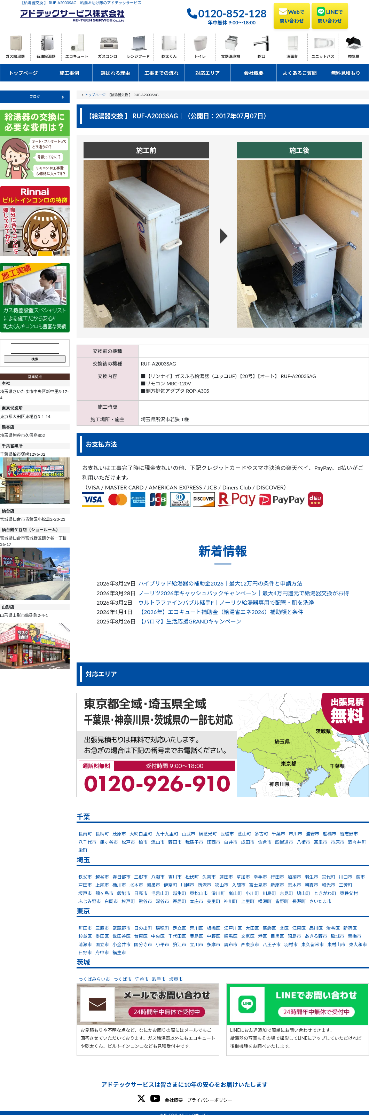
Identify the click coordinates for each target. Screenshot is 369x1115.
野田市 (175, 842)
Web (292, 15)
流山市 (158, 842)
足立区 (179, 928)
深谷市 (162, 901)
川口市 (345, 877)
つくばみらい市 (94, 979)
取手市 (159, 979)
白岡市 (111, 901)
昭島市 (294, 936)
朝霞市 (311, 885)
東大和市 (358, 944)
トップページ (23, 73)
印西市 (213, 842)
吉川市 (175, 877)
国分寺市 (143, 944)
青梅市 (354, 936)
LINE (330, 15)
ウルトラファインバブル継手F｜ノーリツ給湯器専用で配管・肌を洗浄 (226, 602)
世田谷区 (121, 936)
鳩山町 (303, 893)
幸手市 (260, 877)
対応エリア (207, 73)
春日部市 (121, 877)
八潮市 (158, 877)
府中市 (102, 952)
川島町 (269, 893)
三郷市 (141, 877)
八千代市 (87, 842)
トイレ (200, 56)
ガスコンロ (107, 56)
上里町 (247, 901)
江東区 (299, 928)
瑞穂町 (162, 928)
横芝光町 (208, 834)
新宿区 (350, 928)
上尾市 (102, 885)
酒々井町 (357, 842)
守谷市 (142, 979)
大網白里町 (140, 834)
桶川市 (119, 885)
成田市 (247, 842)
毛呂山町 (160, 893)
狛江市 (179, 944)
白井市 (230, 842)
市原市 (337, 842)
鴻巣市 (153, 885)
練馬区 (230, 936)
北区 (284, 928)
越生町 (179, 893)
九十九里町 (167, 834)
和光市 (328, 885)
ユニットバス (323, 56)
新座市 (277, 885)
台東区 (141, 936)
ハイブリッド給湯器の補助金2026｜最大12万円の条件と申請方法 (220, 583)
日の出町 (143, 928)
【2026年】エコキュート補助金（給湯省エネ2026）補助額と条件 (220, 611)
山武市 (188, 834)
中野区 (213, 936)
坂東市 (176, 979)
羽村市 (291, 944)
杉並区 (85, 936)
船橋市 (329, 834)
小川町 (252, 893)
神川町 (230, 901)
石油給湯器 (46, 56)
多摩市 (213, 944)
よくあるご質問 (300, 73)
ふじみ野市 (89, 901)
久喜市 (209, 877)
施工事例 (69, 73)
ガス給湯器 (15, 56)
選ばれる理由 (115, 73)
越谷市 (102, 877)
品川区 (316, 928)
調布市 (230, 944)
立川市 (196, 944)
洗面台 (292, 56)
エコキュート (76, 56)
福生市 (119, 952)
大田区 (252, 928)
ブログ (35, 96)
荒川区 (196, 928)
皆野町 (282, 901)
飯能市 (124, 893)
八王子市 (271, 944)
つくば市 (122, 979)
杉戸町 (128, 901)
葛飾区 (269, 928)
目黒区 (277, 936)
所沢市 (204, 885)
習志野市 (349, 834)
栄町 (82, 850)
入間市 (238, 885)
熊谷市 (145, 901)
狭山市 (221, 885)
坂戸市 (85, 893)
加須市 (294, 877)
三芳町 (345, 885)
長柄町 (102, 834)
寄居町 (179, 901)
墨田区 (102, 936)
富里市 (320, 842)
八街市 (303, 842)
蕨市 (360, 877)
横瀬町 (265, 901)
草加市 (243, 877)
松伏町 (192, 877)
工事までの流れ (161, 73)
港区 (262, 936)
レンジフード (138, 56)
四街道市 (284, 842)
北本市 (136, 885)
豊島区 (196, 936)
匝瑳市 (227, 834)
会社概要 (254, 73)
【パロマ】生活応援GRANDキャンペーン (189, 621)
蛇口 (261, 56)
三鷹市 (102, 928)
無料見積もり (345, 73)
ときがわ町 (325, 893)
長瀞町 (299, 901)
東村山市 (336, 944)
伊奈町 (170, 885)
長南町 (85, 834)
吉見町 (286, 893)
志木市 (294, 885)
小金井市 (121, 944)
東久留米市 (312, 944)
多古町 (261, 834)
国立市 (102, 944)
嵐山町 (235, 893)
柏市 (143, 842)
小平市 (162, 944)
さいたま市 (320, 901)
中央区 (158, 936)
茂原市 (119, 834)
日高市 (141, 893)
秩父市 (85, 877)
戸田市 (85, 885)
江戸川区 (233, 928)
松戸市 (128, 842)
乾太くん (169, 56)
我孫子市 (194, 842)
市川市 (295, 834)
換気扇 (354, 56)
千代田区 (177, 936)
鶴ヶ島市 (104, 893)
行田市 (277, 877)
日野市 (85, 952)
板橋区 (213, 928)
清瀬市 (85, 944)
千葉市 (278, 834)
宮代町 (328, 877)
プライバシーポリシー (209, 1100)
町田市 (85, 928)
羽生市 (311, 877)
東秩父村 (349, 893)
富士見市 (258, 885)
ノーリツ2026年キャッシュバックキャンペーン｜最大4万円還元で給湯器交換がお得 (243, 593)
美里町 (213, 901)
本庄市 (196, 901)
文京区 (247, 936)
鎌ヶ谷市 (109, 842)
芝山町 (244, 834)
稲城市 (337, 936)
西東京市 (250, 944)
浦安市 (312, 834)
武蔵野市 (121, 928)
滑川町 (218, 893)
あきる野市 (316, 936)
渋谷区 (333, 928)
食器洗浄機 (230, 56)
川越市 (187, 885)
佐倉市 (265, 842)
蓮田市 (226, 877)
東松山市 (199, 893)
